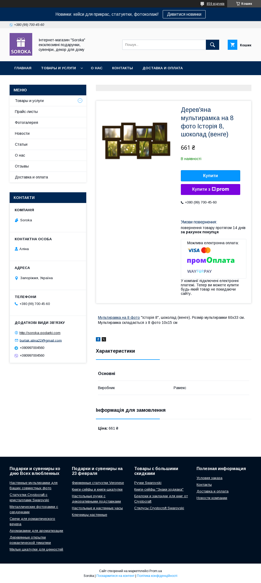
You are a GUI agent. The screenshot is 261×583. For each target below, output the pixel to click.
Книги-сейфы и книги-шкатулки (97, 489)
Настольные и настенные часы (97, 508)
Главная (22, 68)
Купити (210, 175)
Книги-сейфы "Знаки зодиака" (158, 489)
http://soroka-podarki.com (39, 333)
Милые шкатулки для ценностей (36, 549)
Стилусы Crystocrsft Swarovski (159, 508)
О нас (97, 68)
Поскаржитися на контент (115, 576)
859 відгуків (216, 4)
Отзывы (22, 166)
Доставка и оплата (162, 68)
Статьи (21, 144)
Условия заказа (209, 478)
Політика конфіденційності (157, 576)
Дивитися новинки (184, 14)
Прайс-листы (26, 111)
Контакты (122, 68)
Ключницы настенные (89, 515)
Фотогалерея (26, 122)
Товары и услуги (58, 68)
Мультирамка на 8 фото (119, 317)
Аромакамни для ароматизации (36, 531)
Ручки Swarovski (147, 483)
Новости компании (212, 498)
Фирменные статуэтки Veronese (98, 483)
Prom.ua (155, 571)
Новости (22, 133)
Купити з (210, 189)
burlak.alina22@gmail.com (41, 340)
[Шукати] (212, 45)
